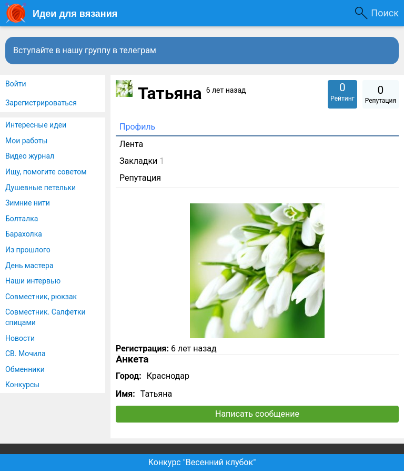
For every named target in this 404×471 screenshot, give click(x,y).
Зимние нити (27, 203)
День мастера (29, 265)
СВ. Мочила (25, 353)
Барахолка (23, 234)
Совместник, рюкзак (41, 296)
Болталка (21, 218)
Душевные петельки (40, 187)
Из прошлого (27, 250)
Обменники (25, 369)
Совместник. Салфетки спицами (45, 317)
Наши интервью (32, 281)
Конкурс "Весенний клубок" (202, 462)
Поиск (385, 12)
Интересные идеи (35, 125)
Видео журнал (29, 156)
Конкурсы (22, 384)
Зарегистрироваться (41, 103)
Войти (15, 84)
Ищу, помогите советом (46, 172)
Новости (20, 338)
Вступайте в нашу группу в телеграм (84, 50)
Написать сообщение (257, 414)
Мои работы (26, 140)
